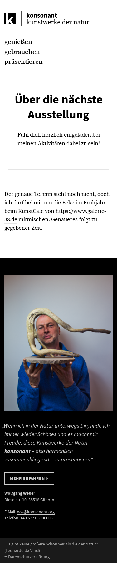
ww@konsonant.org (36, 511)
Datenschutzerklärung (27, 557)
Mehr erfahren (29, 478)
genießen (18, 41)
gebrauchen (22, 51)
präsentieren (23, 61)
